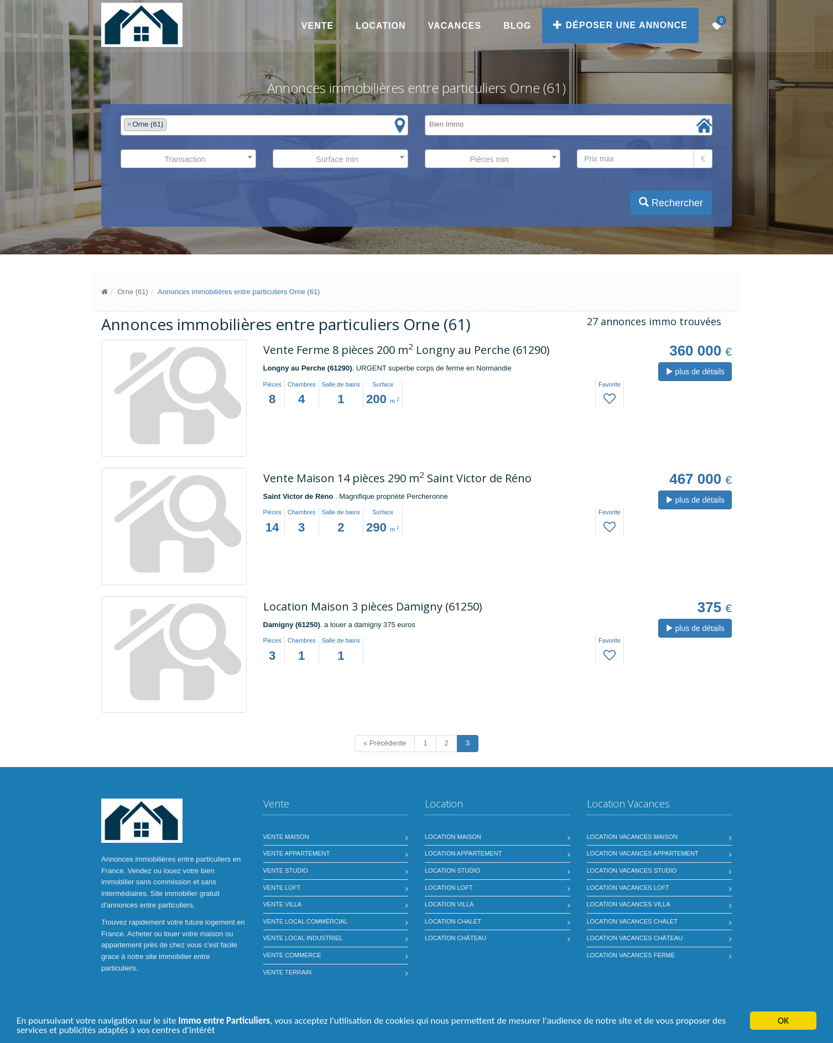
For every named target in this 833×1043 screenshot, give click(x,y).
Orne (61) (132, 292)
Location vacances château (635, 938)
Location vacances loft (628, 887)
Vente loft (282, 887)
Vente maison (286, 836)
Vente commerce (292, 955)
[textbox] (172, 124)
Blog (517, 25)
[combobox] (264, 125)
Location (380, 25)
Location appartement (463, 853)
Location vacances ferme (631, 955)
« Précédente (384, 743)
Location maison (453, 836)
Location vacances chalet (632, 921)
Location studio (452, 870)
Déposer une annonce (620, 25)
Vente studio (285, 870)
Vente (317, 25)
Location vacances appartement (643, 853)
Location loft (449, 887)
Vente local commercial (305, 921)
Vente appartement (296, 853)
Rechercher (671, 202)
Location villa (449, 904)
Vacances (455, 25)
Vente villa (282, 904)
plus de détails (695, 371)
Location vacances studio (632, 870)
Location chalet (453, 921)
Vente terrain (287, 972)
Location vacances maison (632, 836)
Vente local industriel (303, 938)
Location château (455, 938)
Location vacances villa (628, 904)
